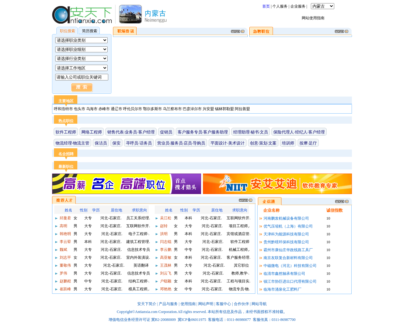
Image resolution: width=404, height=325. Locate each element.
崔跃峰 (65, 289)
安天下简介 (146, 304)
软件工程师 (66, 132)
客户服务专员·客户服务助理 (203, 132)
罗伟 (63, 273)
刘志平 (65, 257)
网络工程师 (91, 132)
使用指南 (188, 304)
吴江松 (165, 218)
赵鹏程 (65, 281)
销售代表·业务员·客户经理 (131, 132)
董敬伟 (65, 265)
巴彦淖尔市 (193, 109)
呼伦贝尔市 (133, 109)
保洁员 (101, 143)
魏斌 (63, 249)
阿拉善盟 (242, 109)
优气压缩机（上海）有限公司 (288, 226)
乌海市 (92, 109)
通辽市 (117, 109)
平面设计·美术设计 (227, 143)
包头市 (80, 109)
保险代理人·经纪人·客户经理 (299, 132)
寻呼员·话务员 (139, 143)
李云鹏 (165, 249)
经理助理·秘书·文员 (250, 132)
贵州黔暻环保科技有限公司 (286, 242)
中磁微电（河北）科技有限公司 (290, 265)
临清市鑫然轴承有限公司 (284, 273)
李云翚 (65, 241)
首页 (266, 6)
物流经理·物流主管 (72, 143)
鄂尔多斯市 (153, 109)
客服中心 (223, 304)
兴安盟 (209, 109)
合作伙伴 (241, 304)
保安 (116, 143)
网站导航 (259, 304)
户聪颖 (165, 281)
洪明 (163, 234)
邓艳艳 (165, 289)
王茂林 (165, 265)
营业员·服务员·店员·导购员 (181, 143)
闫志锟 (165, 241)
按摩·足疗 (308, 143)
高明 (63, 226)
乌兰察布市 (173, 109)
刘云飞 (165, 273)
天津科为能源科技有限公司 (286, 234)
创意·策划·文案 (263, 143)
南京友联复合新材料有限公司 (288, 258)
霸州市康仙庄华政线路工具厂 (288, 250)
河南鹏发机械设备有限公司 (286, 218)
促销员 (166, 132)
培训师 (288, 143)
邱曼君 (65, 218)
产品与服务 (168, 304)
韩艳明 (65, 234)
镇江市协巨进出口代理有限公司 (290, 281)
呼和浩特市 (64, 109)
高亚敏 (165, 257)
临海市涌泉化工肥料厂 (282, 289)
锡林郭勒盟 (225, 109)
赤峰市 (104, 109)
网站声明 (205, 304)
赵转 (163, 226)
